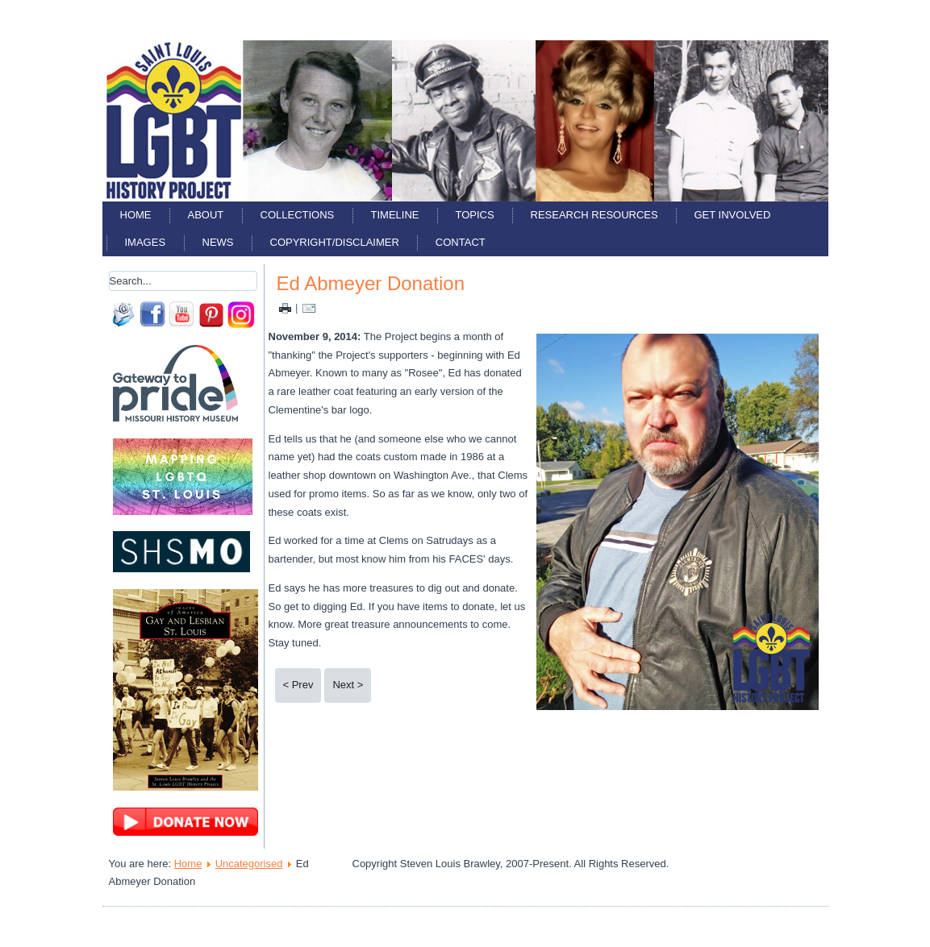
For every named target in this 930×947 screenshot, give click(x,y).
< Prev (298, 685)
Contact (461, 242)
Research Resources (594, 215)
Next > (347, 685)
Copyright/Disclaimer (334, 242)
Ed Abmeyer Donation (371, 283)
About (206, 215)
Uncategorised (249, 864)
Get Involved (732, 215)
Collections (298, 215)
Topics (475, 215)
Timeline (395, 215)
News (218, 242)
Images (145, 242)
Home (136, 215)
